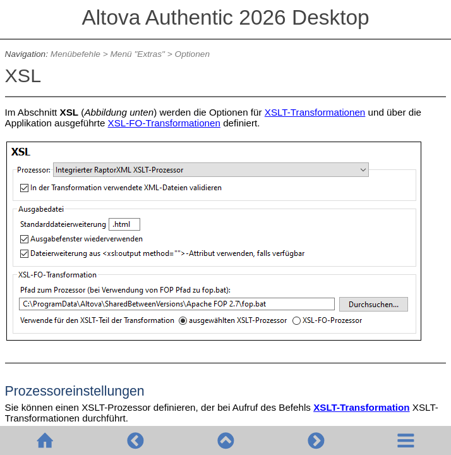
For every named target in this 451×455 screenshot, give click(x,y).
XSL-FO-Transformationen (164, 123)
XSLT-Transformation (361, 407)
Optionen (192, 54)
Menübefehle (75, 54)
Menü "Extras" (137, 54)
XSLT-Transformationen (315, 112)
